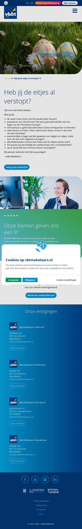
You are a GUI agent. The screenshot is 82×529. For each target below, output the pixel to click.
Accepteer (13, 279)
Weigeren (30, 279)
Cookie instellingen (66, 279)
